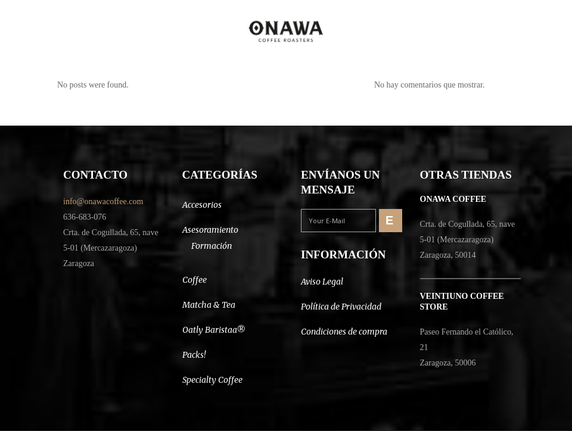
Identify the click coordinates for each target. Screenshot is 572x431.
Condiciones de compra (344, 331)
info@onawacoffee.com (103, 201)
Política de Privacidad (341, 306)
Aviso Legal (322, 281)
